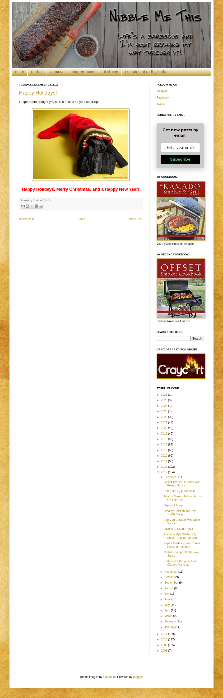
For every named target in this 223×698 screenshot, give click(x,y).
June (167, 599)
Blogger (138, 677)
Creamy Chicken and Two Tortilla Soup (180, 512)
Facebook (163, 97)
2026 (164, 394)
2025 (164, 400)
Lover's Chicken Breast (178, 528)
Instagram (163, 90)
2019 (164, 433)
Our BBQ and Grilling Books (146, 72)
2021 (164, 422)
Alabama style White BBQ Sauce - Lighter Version (180, 536)
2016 (164, 450)
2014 (164, 461)
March (168, 616)
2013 (164, 466)
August (169, 588)
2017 (164, 444)
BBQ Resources (83, 72)
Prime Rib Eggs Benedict (179, 491)
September (171, 582)
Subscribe (180, 159)
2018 (164, 439)
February (170, 621)
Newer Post (26, 219)
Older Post (135, 219)
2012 (164, 472)
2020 (164, 428)
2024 (164, 406)
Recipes (37, 72)
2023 (164, 411)
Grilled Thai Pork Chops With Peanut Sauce (182, 483)
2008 (164, 650)
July (167, 593)
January (169, 627)
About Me (57, 72)
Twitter (161, 104)
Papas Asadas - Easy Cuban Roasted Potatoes (182, 545)
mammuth (109, 677)
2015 (164, 455)
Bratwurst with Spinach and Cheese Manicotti (181, 563)
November (171, 571)
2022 (164, 417)
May (167, 605)
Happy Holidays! (38, 93)
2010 (164, 639)
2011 (164, 634)
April (167, 610)
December (171, 477)
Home (19, 72)
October (169, 577)
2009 (164, 645)
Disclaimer (110, 72)
